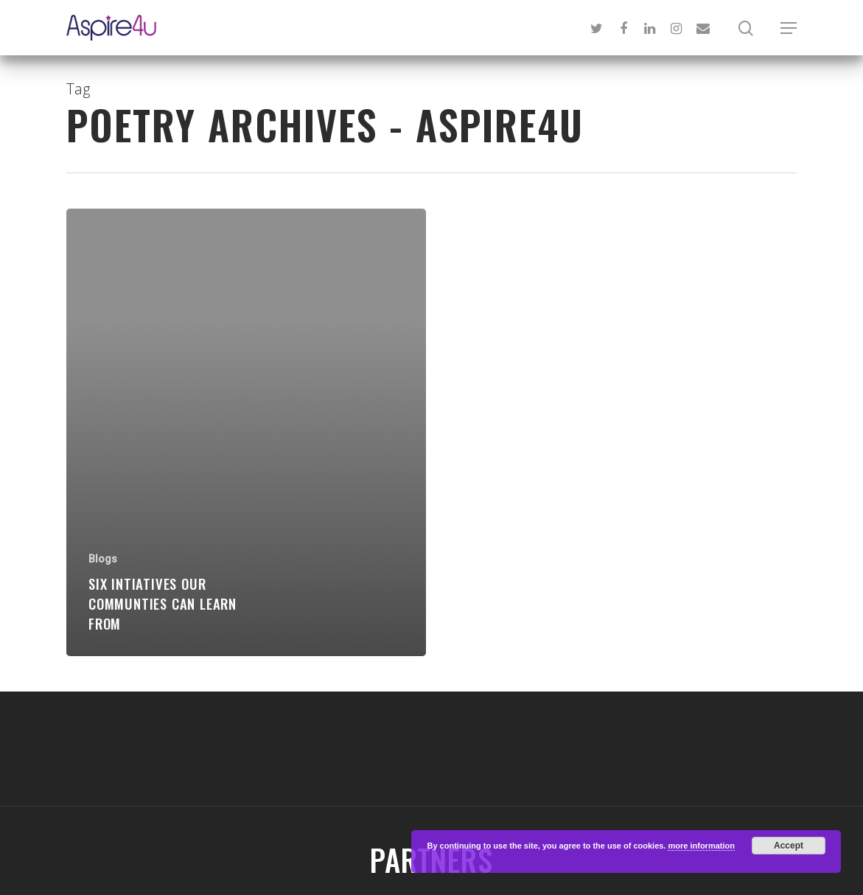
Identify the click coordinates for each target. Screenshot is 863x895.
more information (701, 845)
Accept (788, 845)
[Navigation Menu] (788, 28)
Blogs (102, 559)
